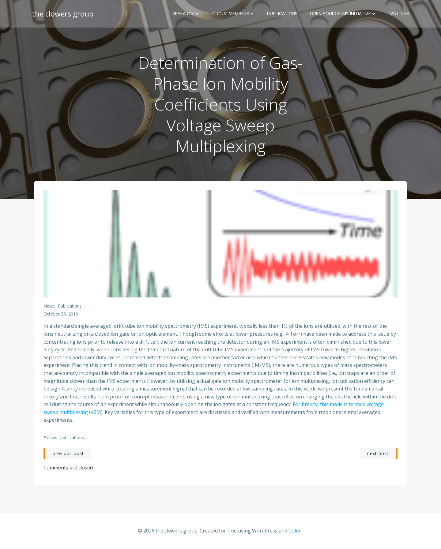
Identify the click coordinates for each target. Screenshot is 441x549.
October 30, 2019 (60, 314)
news (49, 306)
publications (70, 306)
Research (186, 13)
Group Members (233, 13)
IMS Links (399, 13)
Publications (282, 13)
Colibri (295, 530)
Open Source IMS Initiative (343, 13)
